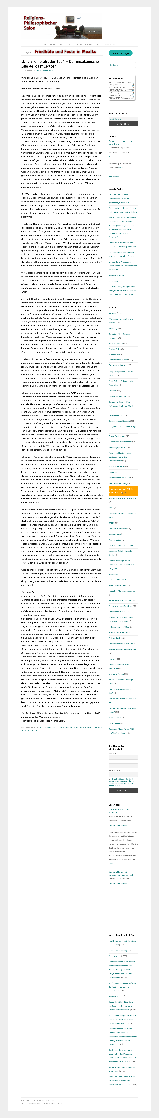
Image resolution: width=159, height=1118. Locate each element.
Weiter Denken (115, 718)
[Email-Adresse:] (123, 119)
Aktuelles (77, 44)
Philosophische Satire (118, 632)
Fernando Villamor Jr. (52, 1103)
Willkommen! (50, 44)
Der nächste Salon (116, 415)
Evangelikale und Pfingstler (120, 442)
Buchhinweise (114, 355)
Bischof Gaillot (115, 349)
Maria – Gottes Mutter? (119, 580)
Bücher (88, 44)
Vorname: (112, 753)
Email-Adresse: (115, 770)
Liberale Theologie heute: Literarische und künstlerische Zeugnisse (121, 565)
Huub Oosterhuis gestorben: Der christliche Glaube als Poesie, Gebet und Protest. (122, 1019)
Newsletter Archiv (116, 275)
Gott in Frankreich (116, 466)
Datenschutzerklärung (118, 950)
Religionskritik (114, 638)
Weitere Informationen (118, 157)
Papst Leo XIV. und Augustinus (122, 591)
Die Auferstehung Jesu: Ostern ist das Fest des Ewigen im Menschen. (123, 987)
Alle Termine (114, 177)
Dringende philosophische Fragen (123, 426)
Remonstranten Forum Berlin (121, 644)
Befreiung (113, 328)
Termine (98, 727)
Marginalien (113, 574)
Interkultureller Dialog (118, 483)
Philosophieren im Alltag (119, 627)
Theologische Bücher (31, 731)
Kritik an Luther (115, 540)
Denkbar (112, 391)
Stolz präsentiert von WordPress (37, 1101)
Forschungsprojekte (117, 447)
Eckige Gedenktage (117, 436)
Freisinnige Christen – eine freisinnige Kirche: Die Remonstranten (120, 457)
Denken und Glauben (117, 396)
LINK (120, 168)
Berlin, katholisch (116, 343)
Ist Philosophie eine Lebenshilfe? (123, 498)
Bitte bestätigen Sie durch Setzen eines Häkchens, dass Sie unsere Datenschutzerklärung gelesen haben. (122, 782)
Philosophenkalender (117, 612)
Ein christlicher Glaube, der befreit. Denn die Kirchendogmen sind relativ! (123, 266)
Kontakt (99, 44)
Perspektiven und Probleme (121, 606)
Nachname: (113, 762)
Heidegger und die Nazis (119, 478)
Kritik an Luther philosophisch (121, 545)
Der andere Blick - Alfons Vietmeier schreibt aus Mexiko (66, 727)
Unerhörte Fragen (121, 53)
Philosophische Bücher (118, 360)
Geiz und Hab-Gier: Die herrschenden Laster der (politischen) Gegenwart (119, 199)
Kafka (111, 508)
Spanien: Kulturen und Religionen (122, 649)
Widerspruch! (114, 723)
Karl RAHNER (115, 534)
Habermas (113, 472)
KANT (111, 523)
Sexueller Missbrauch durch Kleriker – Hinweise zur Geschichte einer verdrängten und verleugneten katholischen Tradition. (123, 1037)
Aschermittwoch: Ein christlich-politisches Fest (121, 873)
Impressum (110, 44)
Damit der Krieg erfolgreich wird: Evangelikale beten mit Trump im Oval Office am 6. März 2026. (122, 290)
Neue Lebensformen (117, 585)
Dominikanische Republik (119, 421)
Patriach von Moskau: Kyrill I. (121, 600)
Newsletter (64, 44)
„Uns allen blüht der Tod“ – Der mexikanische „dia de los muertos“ (60, 64)
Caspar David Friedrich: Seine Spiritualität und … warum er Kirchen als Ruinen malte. (121, 1006)
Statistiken (113, 281)
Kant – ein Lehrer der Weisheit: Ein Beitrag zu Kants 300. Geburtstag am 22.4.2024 (122, 1081)
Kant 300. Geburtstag (118, 529)
